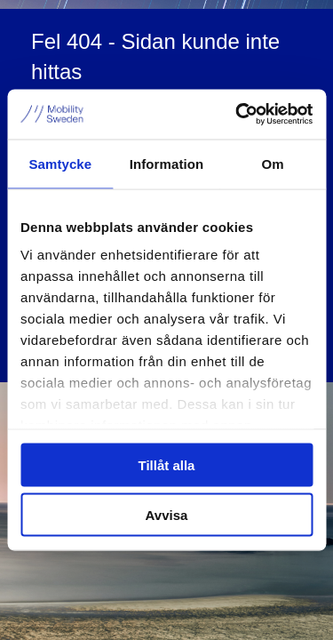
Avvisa (167, 515)
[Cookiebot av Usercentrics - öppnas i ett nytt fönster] (237, 114)
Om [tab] (273, 163)
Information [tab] (167, 163)
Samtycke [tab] (59, 163)
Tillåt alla (167, 464)
